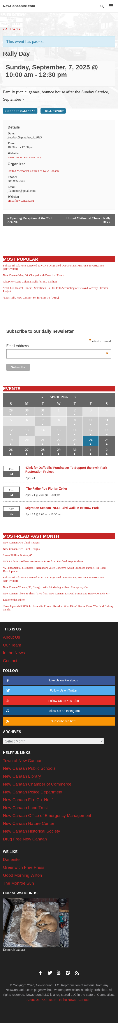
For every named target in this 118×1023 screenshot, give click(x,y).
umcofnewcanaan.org (21, 200)
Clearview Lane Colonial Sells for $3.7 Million (30, 281)
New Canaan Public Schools (29, 768)
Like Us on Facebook (41, 680)
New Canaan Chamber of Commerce (37, 784)
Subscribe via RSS (40, 721)
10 (90, 420)
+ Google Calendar (20, 111)
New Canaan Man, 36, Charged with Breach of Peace (33, 275)
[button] (102, 6)
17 (90, 430)
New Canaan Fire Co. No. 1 (28, 799)
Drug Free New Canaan (25, 839)
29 (10, 410)
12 (10, 430)
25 (107, 440)
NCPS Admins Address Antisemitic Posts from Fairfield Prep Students (43, 561)
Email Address (57, 346)
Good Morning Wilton (22, 875)
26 (10, 450)
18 (107, 430)
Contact (10, 660)
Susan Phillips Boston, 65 (17, 555)
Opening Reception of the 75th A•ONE (29, 220)
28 (42, 450)
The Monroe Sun (18, 883)
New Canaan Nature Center (28, 823)
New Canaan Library (22, 776)
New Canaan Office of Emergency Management (47, 815)
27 (26, 450)
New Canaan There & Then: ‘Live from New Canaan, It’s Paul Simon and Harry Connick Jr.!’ (56, 593)
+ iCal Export (53, 111)
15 (58, 430)
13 (26, 430)
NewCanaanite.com (19, 6)
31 (42, 410)
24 (90, 440)
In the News (14, 652)
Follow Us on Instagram (42, 711)
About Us (11, 637)
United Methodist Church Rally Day (88, 220)
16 (74, 430)
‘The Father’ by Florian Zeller (46, 488)
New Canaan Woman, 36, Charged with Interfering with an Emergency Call (46, 587)
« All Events (11, 29)
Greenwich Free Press (23, 867)
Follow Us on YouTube (42, 701)
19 (10, 440)
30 (26, 410)
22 (58, 440)
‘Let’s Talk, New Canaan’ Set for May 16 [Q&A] (31, 297)
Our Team (12, 645)
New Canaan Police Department (32, 792)
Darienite (11, 859)
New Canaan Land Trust (25, 807)
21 (42, 440)
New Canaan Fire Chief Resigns (21, 542)
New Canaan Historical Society (31, 831)
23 (74, 440)
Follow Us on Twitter (41, 690)
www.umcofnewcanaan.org (24, 157)
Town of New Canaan (22, 760)
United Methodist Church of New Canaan (33, 171)
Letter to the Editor (14, 599)
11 (106, 420)
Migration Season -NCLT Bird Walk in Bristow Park (62, 508)
